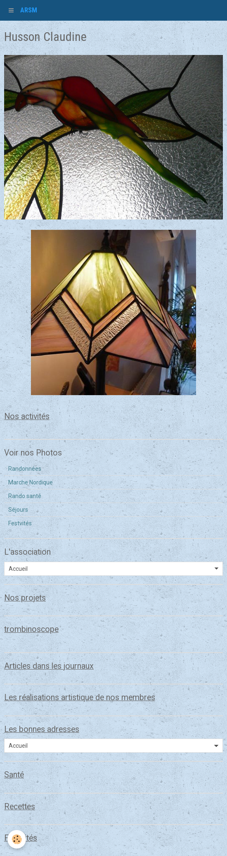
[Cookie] (16, 839)
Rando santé (24, 496)
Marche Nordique (30, 482)
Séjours (18, 509)
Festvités (20, 523)
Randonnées (24, 468)
